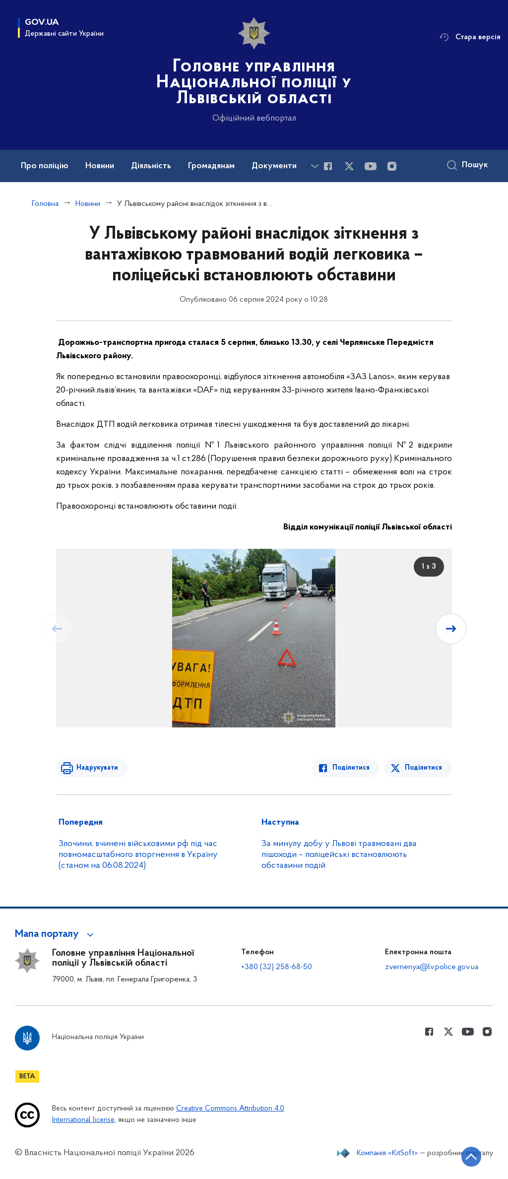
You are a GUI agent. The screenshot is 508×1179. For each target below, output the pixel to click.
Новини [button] (99, 166)
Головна (45, 204)
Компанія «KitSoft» (387, 1153)
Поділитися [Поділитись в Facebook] (351, 768)
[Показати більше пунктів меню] (314, 166)
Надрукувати (97, 768)
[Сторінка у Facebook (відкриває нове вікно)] (328, 166)
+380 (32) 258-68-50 (276, 967)
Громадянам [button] (211, 166)
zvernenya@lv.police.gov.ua (431, 967)
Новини (87, 204)
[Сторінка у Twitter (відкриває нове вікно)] (349, 166)
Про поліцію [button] (44, 166)
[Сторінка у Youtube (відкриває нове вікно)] (371, 166)
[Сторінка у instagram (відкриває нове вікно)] (392, 166)
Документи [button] (274, 166)
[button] (56, 934)
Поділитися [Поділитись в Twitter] (423, 768)
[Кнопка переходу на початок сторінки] (471, 1157)
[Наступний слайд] (451, 629)
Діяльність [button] (151, 166)
